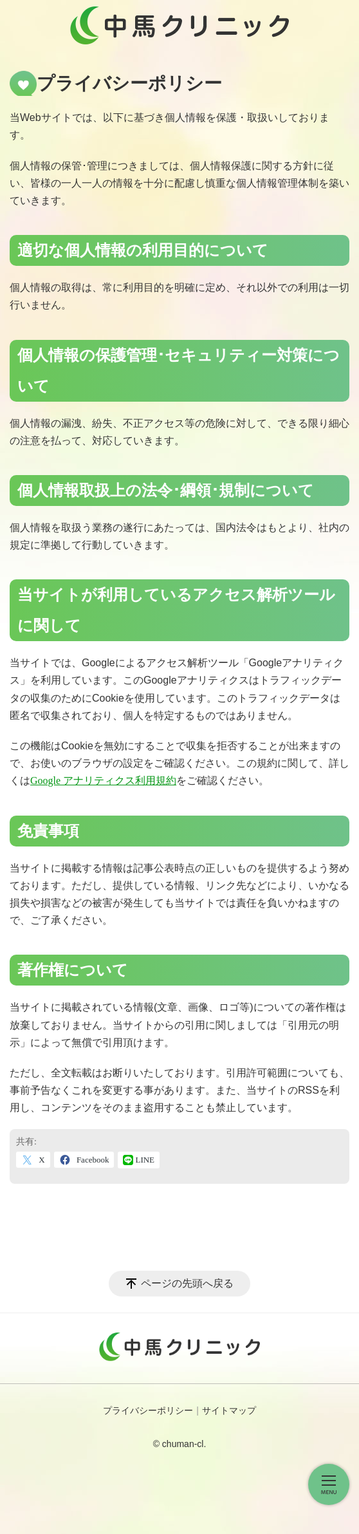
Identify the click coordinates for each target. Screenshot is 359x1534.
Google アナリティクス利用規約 (103, 780)
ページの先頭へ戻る (187, 1283)
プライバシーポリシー (148, 1411)
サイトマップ (229, 1411)
